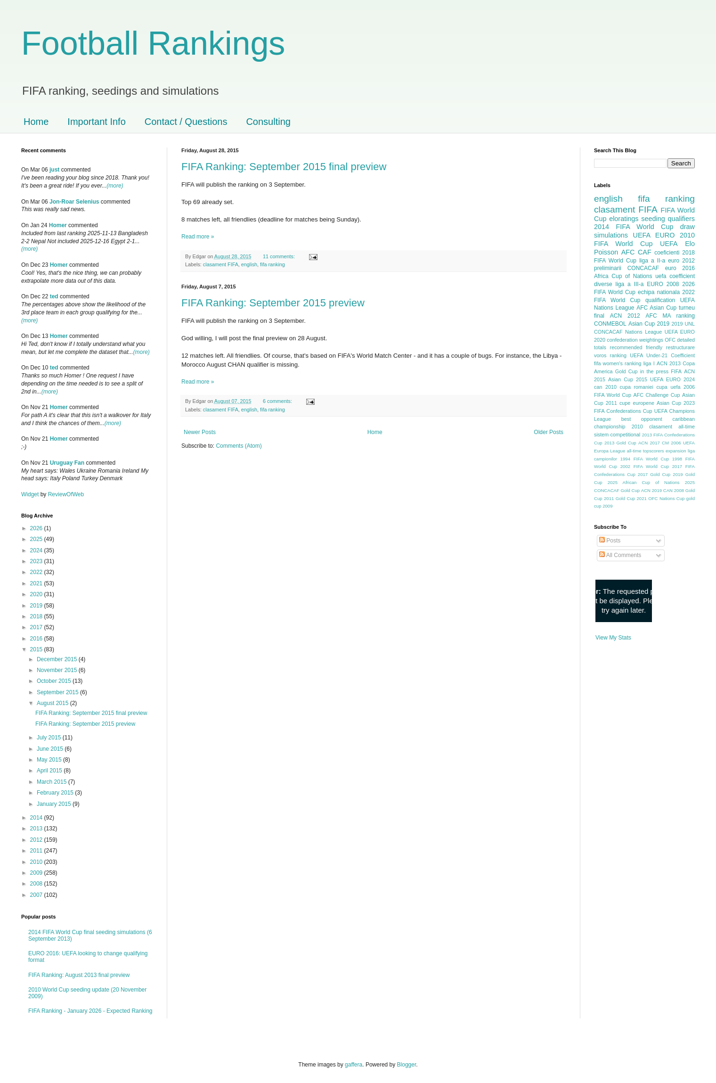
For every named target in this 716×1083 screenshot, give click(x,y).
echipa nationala (659, 292)
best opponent (641, 419)
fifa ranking (272, 264)
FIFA (676, 371)
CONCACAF (643, 268)
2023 (37, 561)
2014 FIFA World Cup (633, 226)
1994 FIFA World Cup (644, 458)
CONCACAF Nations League (628, 332)
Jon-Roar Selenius (74, 201)
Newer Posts (200, 432)
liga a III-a (630, 284)
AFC (628, 252)
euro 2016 (680, 268)
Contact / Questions (186, 121)
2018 (37, 616)
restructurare (680, 347)
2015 (37, 649)
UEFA (669, 243)
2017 (37, 627)
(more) (114, 185)
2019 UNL (683, 324)
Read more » (197, 236)
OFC (670, 340)
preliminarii (607, 268)
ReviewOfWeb (66, 494)
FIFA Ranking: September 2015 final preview (283, 166)
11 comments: (279, 256)
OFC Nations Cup (666, 498)
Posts (609, 540)
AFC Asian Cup (656, 307)
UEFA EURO (654, 235)
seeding (653, 218)
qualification (660, 300)
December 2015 (58, 659)
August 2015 (53, 703)
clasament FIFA (220, 264)
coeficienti (666, 252)
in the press (654, 371)
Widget (31, 494)
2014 (37, 817)
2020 (37, 594)
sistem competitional (617, 434)
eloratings (623, 218)
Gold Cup (626, 371)
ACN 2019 (651, 490)
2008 (37, 883)
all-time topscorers (645, 450)
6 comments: (278, 401)
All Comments (620, 555)
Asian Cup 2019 (648, 323)
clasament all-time (672, 426)
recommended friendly (636, 347)
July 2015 (50, 737)
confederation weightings (635, 340)
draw (687, 226)
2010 (37, 862)
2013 (37, 828)
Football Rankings (153, 43)
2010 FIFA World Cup (644, 239)
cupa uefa (668, 387)
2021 (37, 583)
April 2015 (50, 770)
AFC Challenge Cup (656, 395)
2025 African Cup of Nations (644, 482)
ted (54, 296)
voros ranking (610, 355)
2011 (37, 850)
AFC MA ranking (670, 315)
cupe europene (636, 403)
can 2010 (605, 387)
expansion (676, 450)
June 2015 (51, 749)
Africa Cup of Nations (623, 276)
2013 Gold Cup (620, 442)
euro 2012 (681, 260)
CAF (644, 252)
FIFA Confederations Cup (623, 411)
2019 (37, 605)
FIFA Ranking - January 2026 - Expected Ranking (90, 1011)
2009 (37, 873)
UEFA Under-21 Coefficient (662, 355)
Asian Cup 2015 (627, 379)
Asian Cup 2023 (676, 403)
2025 (37, 539)
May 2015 (50, 759)
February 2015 (56, 792)
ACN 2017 (649, 442)
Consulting (268, 121)
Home (36, 121)
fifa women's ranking (618, 363)
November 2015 (58, 670)
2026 (37, 528)
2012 (37, 840)
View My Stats (613, 637)
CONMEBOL (610, 323)
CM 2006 (671, 442)
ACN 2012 (625, 315)
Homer (58, 225)
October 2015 (55, 681)
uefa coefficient (675, 276)
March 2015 (52, 782)
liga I (649, 363)
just (54, 169)
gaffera (353, 1064)
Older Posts (548, 432)
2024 (37, 550)
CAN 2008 (673, 490)
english (249, 264)
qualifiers (681, 218)
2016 (37, 638)
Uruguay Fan (67, 462)
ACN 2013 (669, 363)
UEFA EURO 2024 (672, 379)
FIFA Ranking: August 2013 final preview (79, 975)
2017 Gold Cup (654, 474)
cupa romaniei (636, 387)
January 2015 (55, 804)
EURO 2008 (663, 284)
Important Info (96, 121)
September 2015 (58, 692)
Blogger (406, 1064)
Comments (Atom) (238, 446)
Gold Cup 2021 (631, 498)
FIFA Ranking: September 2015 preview (273, 303)
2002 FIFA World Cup (644, 466)
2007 (37, 895)
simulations (611, 235)
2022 (37, 572)
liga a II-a (652, 260)
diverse (603, 284)
